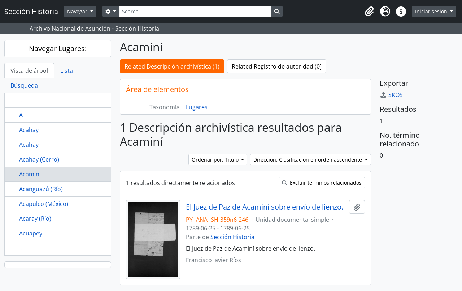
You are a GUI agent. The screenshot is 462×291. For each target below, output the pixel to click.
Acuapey (30, 233)
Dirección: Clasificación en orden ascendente (308, 159)
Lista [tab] (66, 71)
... (21, 100)
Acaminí (30, 174)
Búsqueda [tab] (24, 85)
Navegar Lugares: (58, 48)
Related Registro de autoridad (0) (277, 66)
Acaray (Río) (35, 218)
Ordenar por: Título (216, 159)
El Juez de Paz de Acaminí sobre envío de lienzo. (264, 207)
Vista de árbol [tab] (29, 71)
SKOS (391, 95)
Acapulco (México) (43, 204)
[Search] (195, 11)
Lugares (197, 107)
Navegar (78, 11)
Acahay (29, 130)
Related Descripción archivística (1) (172, 66)
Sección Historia (232, 237)
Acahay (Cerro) (39, 159)
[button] (369, 11)
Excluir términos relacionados (322, 182)
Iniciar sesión (432, 11)
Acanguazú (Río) (41, 189)
